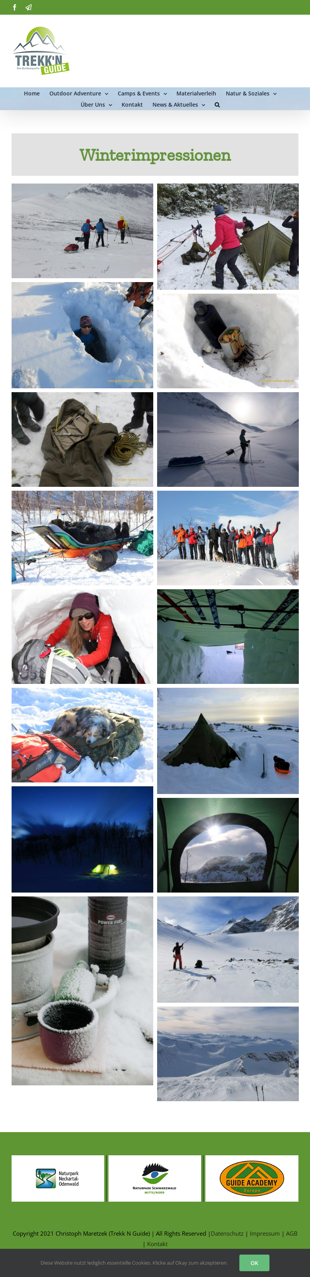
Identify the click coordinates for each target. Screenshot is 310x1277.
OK (254, 1263)
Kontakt (157, 1244)
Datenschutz (227, 1233)
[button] (217, 104)
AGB (292, 1233)
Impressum (265, 1233)
